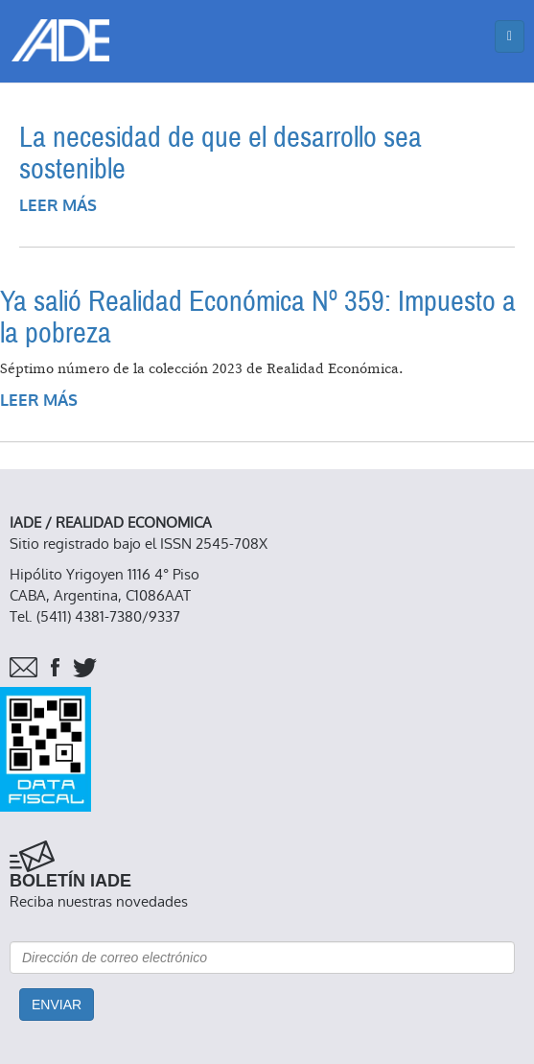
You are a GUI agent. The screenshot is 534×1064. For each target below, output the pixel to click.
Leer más (58, 206)
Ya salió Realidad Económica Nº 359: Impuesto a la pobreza (258, 317)
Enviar (56, 1004)
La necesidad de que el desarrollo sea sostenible (220, 153)
